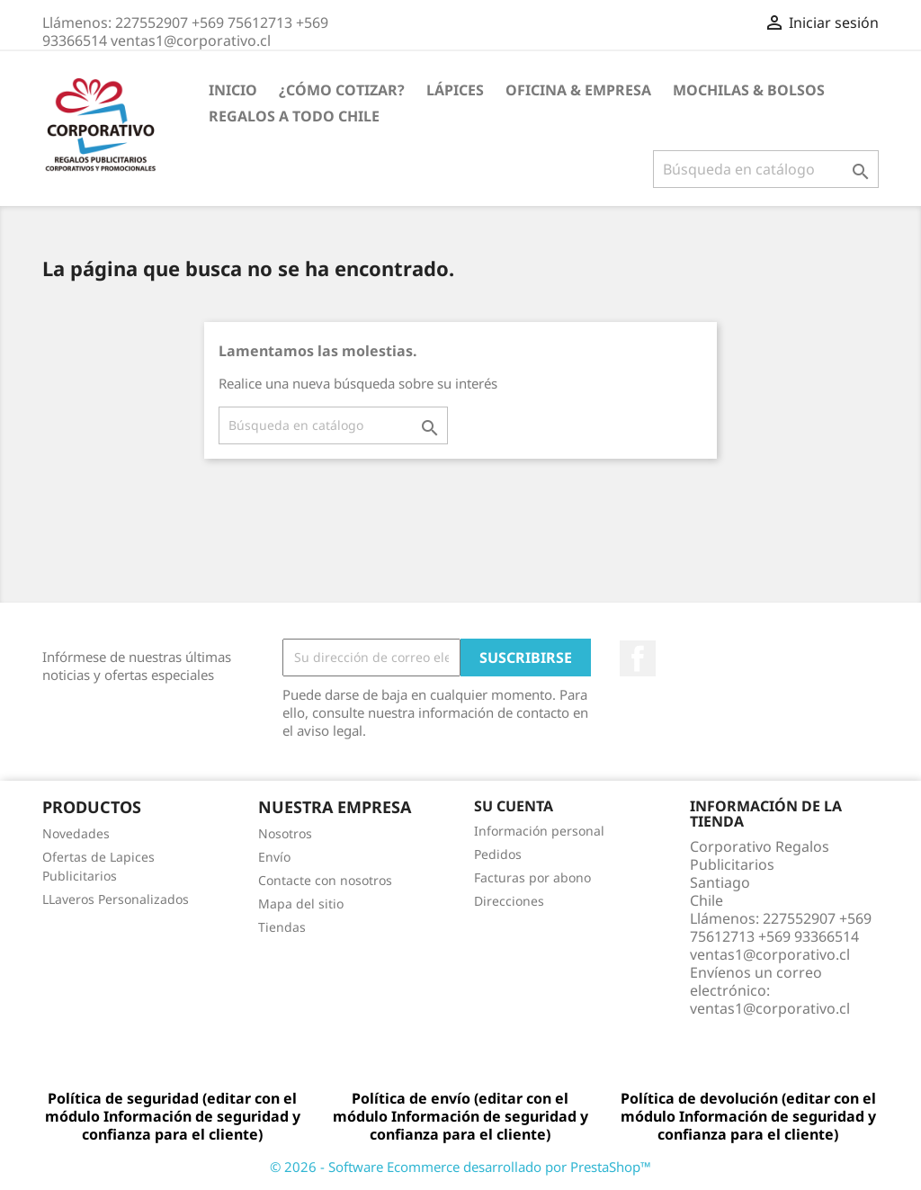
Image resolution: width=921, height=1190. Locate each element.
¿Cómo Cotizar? (342, 90)
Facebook (638, 658)
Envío (274, 856)
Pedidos (498, 854)
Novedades (76, 833)
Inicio (233, 90)
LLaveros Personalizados (115, 899)
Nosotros (285, 833)
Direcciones (509, 900)
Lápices (455, 90)
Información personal (539, 830)
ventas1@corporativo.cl (770, 1008)
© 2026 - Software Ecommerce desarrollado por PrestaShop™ (460, 1167)
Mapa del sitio (301, 903)
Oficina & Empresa (578, 90)
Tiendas (282, 926)
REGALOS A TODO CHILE (294, 116)
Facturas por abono (532, 877)
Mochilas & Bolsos (749, 90)
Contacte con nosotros (325, 880)
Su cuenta (513, 806)
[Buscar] (766, 169)
